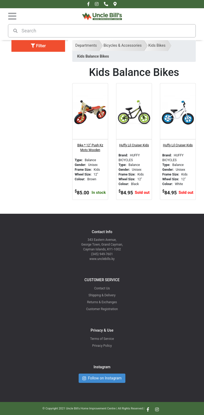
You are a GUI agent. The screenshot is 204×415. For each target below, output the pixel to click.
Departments (86, 45)
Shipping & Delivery (102, 295)
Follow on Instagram (102, 378)
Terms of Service (102, 339)
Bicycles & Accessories (123, 45)
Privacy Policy (102, 346)
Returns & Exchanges (102, 302)
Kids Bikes (156, 45)
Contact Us (102, 288)
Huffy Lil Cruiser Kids (134, 145)
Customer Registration (102, 309)
